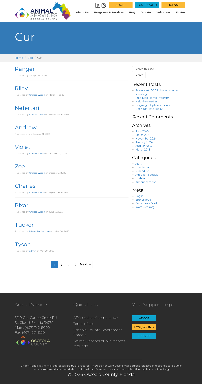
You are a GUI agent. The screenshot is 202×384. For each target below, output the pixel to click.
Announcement (145, 182)
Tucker (24, 224)
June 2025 (141, 131)
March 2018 (142, 149)
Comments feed (146, 203)
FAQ (132, 12)
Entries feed (143, 199)
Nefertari (27, 108)
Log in (139, 196)
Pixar (21, 205)
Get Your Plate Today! (149, 109)
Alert (138, 163)
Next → (86, 264)
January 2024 (144, 142)
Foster (180, 12)
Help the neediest (147, 101)
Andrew (25, 127)
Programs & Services (109, 12)
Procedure (142, 171)
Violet (22, 147)
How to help (143, 167)
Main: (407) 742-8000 (32, 328)
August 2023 (143, 146)
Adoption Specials (146, 174)
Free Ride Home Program (152, 97)
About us (82, 12)
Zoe (20, 166)
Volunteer (163, 12)
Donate (146, 12)
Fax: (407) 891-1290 (30, 333)
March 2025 (142, 135)
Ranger (25, 69)
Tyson (23, 244)
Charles (25, 185)
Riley (21, 88)
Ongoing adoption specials (152, 105)
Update (140, 178)
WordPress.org (145, 207)
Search (139, 75)
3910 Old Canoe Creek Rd (36, 318)
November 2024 (146, 138)
